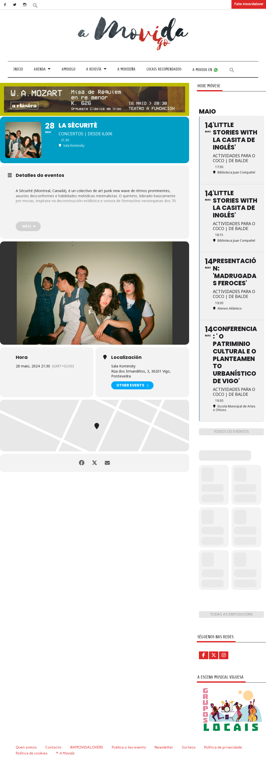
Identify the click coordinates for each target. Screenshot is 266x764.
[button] (35, 5)
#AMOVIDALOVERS (86, 747)
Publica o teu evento (129, 747)
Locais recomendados (164, 69)
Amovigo (68, 69)
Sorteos (189, 747)
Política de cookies (31, 753)
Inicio (18, 69)
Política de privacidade (223, 747)
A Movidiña (126, 69)
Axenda (40, 69)
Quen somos (26, 747)
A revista (93, 69)
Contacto (53, 747)
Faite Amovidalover (248, 4)
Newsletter (164, 747)
